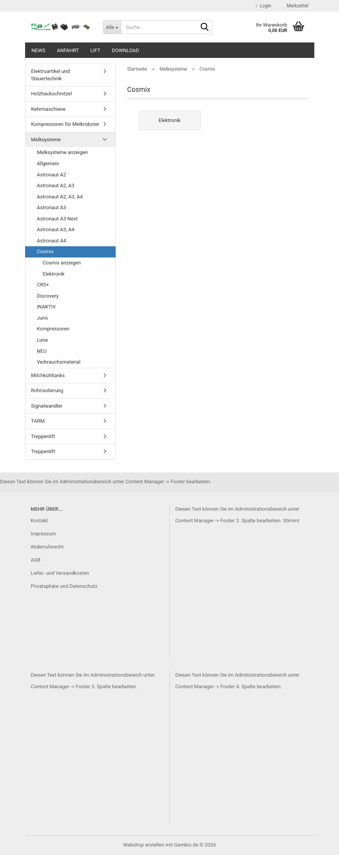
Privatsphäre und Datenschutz (64, 586)
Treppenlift (43, 436)
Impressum (43, 534)
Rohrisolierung (47, 390)
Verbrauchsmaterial (59, 362)
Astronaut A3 (51, 207)
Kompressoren (53, 329)
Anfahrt (68, 50)
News (39, 50)
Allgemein (48, 163)
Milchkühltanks (48, 375)
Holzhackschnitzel (51, 94)
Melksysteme (46, 139)
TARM (38, 421)
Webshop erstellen (143, 845)
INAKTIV (46, 307)
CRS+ (43, 285)
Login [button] (263, 5)
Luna (42, 340)
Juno (42, 318)
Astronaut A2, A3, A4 (60, 197)
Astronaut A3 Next (57, 219)
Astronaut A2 (51, 175)
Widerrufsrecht (47, 547)
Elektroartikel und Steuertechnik (50, 74)
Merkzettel (295, 5)
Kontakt (39, 520)
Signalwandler (46, 406)
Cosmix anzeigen (62, 263)
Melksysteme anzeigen (62, 152)
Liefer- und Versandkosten (60, 573)
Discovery (48, 296)
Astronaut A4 (51, 241)
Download (125, 50)
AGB (35, 560)
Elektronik (54, 274)
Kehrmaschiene (48, 109)
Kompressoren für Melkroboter (65, 124)
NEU (42, 351)
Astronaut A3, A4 (55, 229)
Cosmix (45, 251)
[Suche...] (112, 27)
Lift (95, 50)
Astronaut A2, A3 (55, 185)
